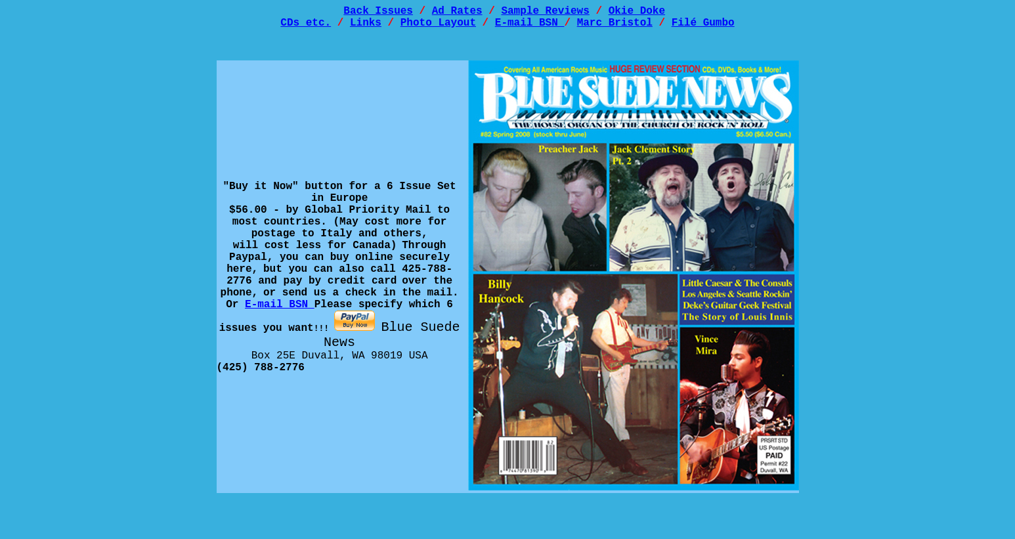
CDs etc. (305, 27)
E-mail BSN (530, 27)
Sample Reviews (545, 12)
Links (365, 27)
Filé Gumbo (703, 27)
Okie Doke (637, 12)
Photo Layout (438, 27)
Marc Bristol (615, 27)
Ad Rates (457, 12)
